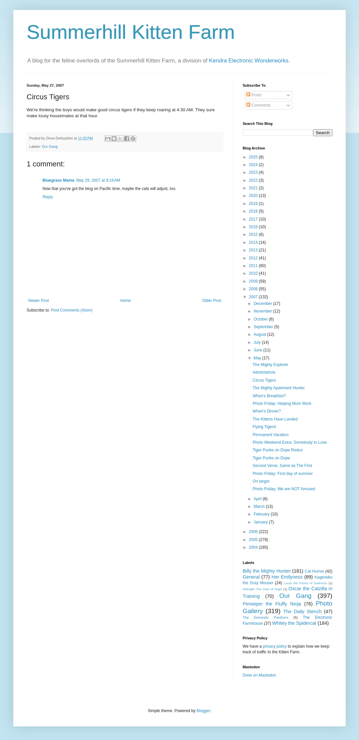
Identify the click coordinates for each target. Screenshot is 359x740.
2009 (254, 281)
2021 (254, 188)
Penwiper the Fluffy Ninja (272, 603)
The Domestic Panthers (265, 617)
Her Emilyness (287, 577)
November (263, 311)
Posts (253, 95)
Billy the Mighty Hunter (267, 571)
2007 (254, 297)
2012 (254, 258)
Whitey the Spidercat (294, 623)
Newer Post (38, 300)
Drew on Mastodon (259, 675)
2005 (254, 539)
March (260, 506)
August (260, 334)
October (261, 319)
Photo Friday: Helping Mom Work (282, 403)
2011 (254, 265)
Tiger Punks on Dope (271, 458)
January (261, 522)
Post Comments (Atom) (71, 310)
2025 (254, 157)
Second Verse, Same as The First (282, 465)
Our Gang (50, 146)
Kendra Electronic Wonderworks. (249, 60)
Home (125, 300)
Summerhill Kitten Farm (131, 32)
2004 (254, 547)
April (258, 499)
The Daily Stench (302, 611)
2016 (254, 227)
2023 (254, 172)
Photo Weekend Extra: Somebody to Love (290, 442)
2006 (254, 531)
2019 (254, 203)
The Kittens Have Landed (275, 419)
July (258, 342)
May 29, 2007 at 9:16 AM (98, 180)
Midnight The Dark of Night (262, 589)
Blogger (203, 710)
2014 (254, 242)
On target (261, 481)
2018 (254, 211)
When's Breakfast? (269, 396)
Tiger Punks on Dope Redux (277, 450)
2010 (254, 273)
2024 (254, 164)
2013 (254, 250)
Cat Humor (314, 571)
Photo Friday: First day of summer (283, 473)
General (251, 577)
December (263, 303)
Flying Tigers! (264, 426)
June (258, 350)
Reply (48, 197)
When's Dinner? (267, 411)
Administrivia (264, 372)
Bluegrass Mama (58, 180)
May (258, 358)
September (264, 326)
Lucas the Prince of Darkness (305, 583)
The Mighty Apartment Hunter (279, 388)
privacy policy (275, 646)
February (262, 514)
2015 (254, 234)
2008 (254, 289)
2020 (254, 195)
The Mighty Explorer (270, 364)
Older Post (211, 300)
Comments (258, 105)
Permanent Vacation (271, 434)
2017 (254, 219)
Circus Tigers (264, 380)
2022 (254, 180)
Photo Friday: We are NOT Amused (284, 489)
